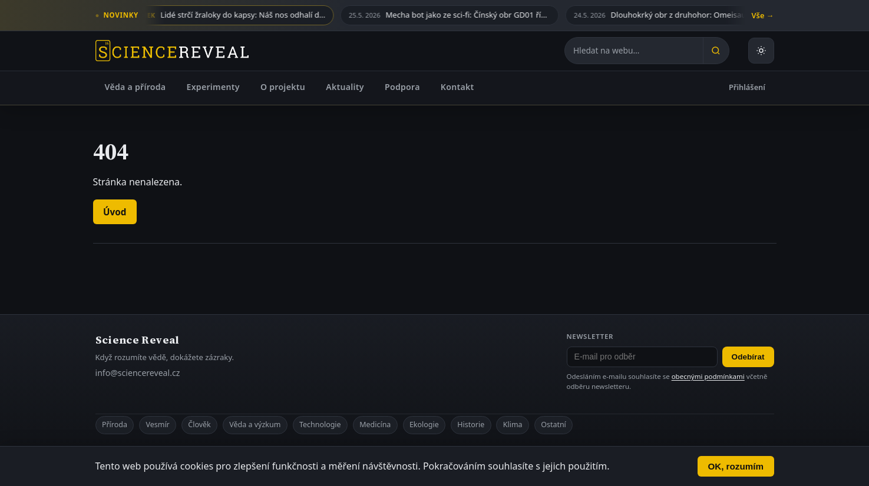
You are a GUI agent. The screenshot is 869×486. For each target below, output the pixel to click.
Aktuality (345, 86)
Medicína (375, 425)
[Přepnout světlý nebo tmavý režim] (761, 51)
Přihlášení (747, 87)
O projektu (282, 86)
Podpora (402, 86)
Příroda (114, 425)
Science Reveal (137, 339)
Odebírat (748, 356)
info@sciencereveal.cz (137, 372)
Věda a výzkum (254, 425)
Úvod (114, 212)
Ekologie (424, 425)
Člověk (199, 425)
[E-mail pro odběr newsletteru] (642, 357)
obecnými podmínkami (708, 376)
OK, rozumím (736, 466)
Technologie (320, 425)
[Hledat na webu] (634, 51)
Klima (513, 425)
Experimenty (213, 86)
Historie (470, 425)
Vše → (763, 15)
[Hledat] (716, 51)
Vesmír (158, 425)
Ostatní (553, 425)
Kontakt (457, 86)
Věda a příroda (135, 86)
